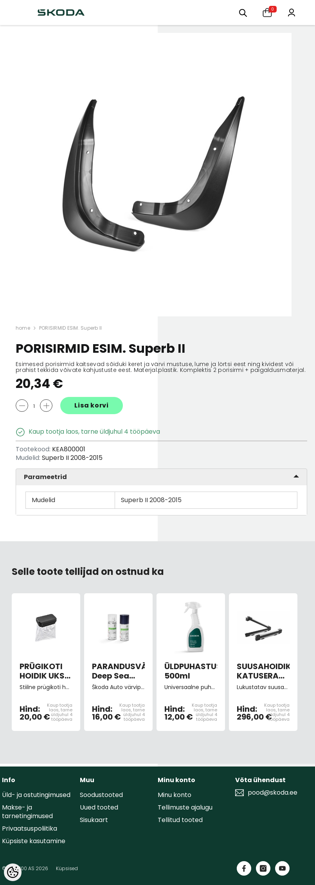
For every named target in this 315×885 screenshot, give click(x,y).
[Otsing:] (243, 12)
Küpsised (67, 868)
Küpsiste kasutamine (33, 841)
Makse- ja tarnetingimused (27, 811)
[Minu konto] (291, 11)
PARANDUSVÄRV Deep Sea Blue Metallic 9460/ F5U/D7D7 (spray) (118, 671)
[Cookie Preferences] (13, 872)
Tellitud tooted (180, 819)
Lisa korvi (91, 405)
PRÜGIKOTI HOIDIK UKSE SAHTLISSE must (44, 671)
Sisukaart (94, 819)
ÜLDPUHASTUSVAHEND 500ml (190, 671)
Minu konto (174, 794)
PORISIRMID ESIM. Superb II (70, 328)
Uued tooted (99, 807)
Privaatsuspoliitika (29, 828)
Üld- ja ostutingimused (36, 794)
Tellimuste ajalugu (185, 807)
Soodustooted (101, 794)
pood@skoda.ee (272, 792)
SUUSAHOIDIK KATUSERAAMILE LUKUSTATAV (263, 671)
